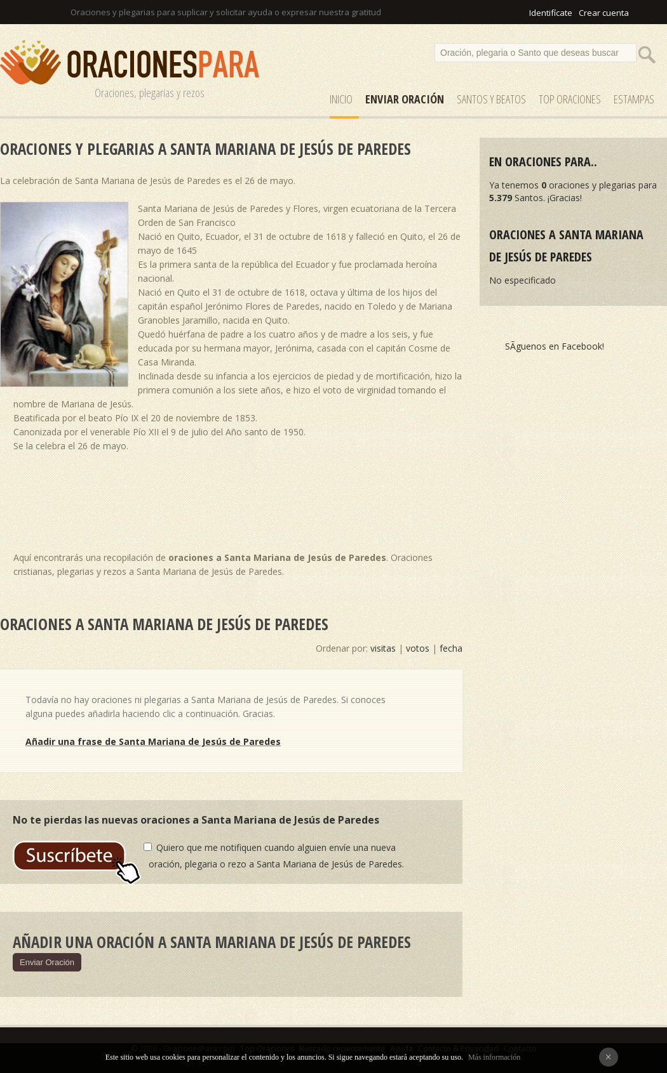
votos (417, 648)
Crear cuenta (604, 12)
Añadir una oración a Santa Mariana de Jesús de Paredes (212, 941)
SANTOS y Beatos (491, 99)
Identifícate (550, 12)
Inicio (341, 99)
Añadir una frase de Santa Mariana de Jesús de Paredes (153, 741)
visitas (383, 648)
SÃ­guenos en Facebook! (554, 346)
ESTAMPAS (634, 99)
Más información (494, 1057)
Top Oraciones (570, 99)
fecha (451, 648)
